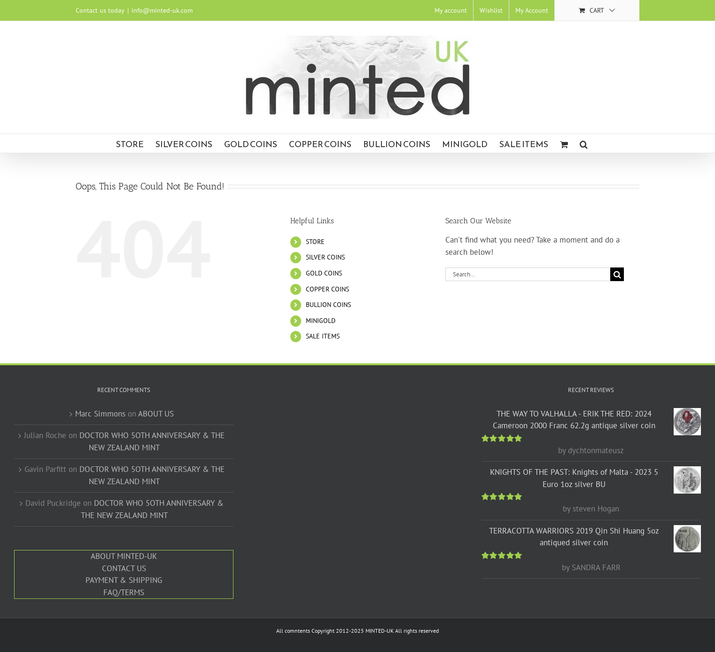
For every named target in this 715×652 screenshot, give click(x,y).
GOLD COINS (324, 273)
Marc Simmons (100, 413)
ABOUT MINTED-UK (124, 556)
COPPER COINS (327, 289)
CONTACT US (124, 568)
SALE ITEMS (323, 336)
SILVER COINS (325, 257)
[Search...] (527, 274)
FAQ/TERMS (123, 592)
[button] (584, 143)
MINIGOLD (320, 320)
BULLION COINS (328, 304)
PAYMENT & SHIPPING (123, 580)
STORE (315, 241)
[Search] (617, 274)
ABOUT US (156, 413)
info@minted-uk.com (162, 10)
